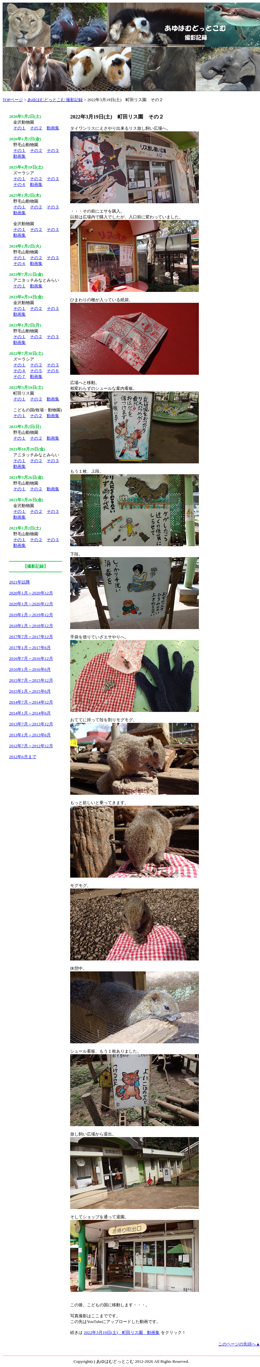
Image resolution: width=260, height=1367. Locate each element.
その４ (19, 184)
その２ (36, 128)
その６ (53, 370)
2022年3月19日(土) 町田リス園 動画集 (122, 1332)
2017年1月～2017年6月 (30, 647)
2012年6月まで (22, 756)
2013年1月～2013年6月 (30, 734)
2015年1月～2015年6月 (30, 691)
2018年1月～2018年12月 (31, 625)
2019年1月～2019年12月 (31, 614)
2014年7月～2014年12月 (31, 702)
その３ (53, 150)
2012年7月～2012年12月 (31, 745)
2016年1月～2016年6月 (30, 669)
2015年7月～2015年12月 (31, 680)
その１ (19, 128)
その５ (36, 370)
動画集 (53, 128)
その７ (19, 376)
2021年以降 (19, 582)
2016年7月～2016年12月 (31, 658)
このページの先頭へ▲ (239, 1344)
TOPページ (13, 99)
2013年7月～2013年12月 (31, 724)
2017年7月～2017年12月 (31, 636)
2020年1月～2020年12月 (31, 593)
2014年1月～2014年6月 (30, 713)
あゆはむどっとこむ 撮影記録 (55, 99)
